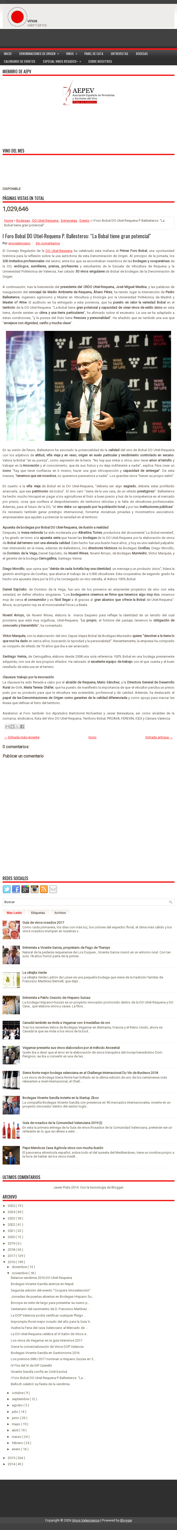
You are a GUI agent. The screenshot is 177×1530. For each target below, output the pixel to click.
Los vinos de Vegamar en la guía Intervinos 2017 (46, 1340)
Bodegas (142, 53)
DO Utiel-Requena (45, 220)
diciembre (20, 1267)
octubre (18, 1393)
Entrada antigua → (159, 737)
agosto (17, 1405)
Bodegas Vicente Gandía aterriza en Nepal (42, 1284)
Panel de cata (93, 53)
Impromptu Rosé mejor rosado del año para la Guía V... (51, 1322)
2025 (12, 1206)
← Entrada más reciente (21, 737)
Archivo (60, 913)
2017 (12, 1256)
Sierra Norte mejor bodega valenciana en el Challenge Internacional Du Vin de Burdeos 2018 (90, 1073)
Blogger (117, 1187)
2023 (12, 1218)
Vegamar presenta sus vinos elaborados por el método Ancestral (71, 1048)
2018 (12, 1250)
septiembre (21, 1399)
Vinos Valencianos (86, 1520)
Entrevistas (119, 53)
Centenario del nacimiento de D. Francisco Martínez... (50, 1309)
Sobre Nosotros (100, 61)
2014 (12, 1464)
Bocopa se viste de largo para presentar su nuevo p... (50, 1303)
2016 (12, 1262)
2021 (12, 1231)
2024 (12, 1212)
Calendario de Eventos (19, 61)
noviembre (20, 1273)
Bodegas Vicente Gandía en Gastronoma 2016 (45, 1353)
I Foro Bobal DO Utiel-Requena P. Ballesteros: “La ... (48, 1378)
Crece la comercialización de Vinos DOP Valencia (47, 1347)
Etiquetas (38, 913)
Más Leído (14, 913)
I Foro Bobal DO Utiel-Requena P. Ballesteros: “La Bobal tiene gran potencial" (77, 235)
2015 (12, 1458)
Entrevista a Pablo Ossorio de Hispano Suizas (56, 998)
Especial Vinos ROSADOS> (63, 60)
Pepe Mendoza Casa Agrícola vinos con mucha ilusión (62, 1148)
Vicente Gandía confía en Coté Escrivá (39, 1372)
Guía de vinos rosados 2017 (43, 923)
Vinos (73, 53)
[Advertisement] (88, 35)
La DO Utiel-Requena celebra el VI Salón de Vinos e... (49, 1334)
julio (15, 1412)
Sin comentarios (48, 243)
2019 (12, 1243)
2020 (12, 1237)
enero (16, 1449)
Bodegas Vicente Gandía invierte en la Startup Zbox (60, 1098)
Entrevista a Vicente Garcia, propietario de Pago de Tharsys (66, 948)
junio (16, 1418)
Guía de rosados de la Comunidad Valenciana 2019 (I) (62, 1123)
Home (8, 220)
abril (15, 1430)
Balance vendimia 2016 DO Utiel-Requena (41, 1278)
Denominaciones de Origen (40, 53)
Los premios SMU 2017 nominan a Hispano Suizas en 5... (53, 1359)
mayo (16, 1424)
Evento (84, 220)
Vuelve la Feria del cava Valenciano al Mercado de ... (49, 1328)
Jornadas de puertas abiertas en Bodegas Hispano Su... (52, 1296)
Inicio (8, 53)
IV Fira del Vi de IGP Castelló (31, 1365)
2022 (12, 1224)
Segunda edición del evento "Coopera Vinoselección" (50, 1290)
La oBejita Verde (34, 973)
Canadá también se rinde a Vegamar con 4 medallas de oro (66, 1023)
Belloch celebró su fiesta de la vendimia (40, 1384)
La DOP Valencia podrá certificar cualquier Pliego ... (48, 1315)
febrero (18, 1443)
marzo (17, 1437)
